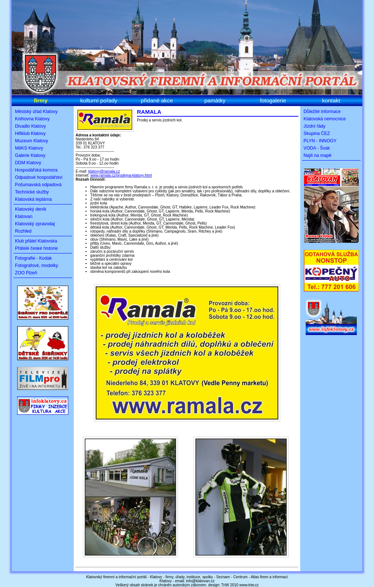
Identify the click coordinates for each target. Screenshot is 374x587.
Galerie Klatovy (30, 155)
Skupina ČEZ (317, 133)
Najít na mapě (317, 155)
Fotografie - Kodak (33, 258)
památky (214, 100)
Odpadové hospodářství (38, 177)
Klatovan (24, 216)
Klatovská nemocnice (325, 118)
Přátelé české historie (36, 248)
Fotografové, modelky (36, 265)
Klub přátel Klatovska (36, 241)
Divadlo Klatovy (30, 126)
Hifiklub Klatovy (30, 133)
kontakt (331, 100)
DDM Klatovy (28, 162)
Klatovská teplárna (33, 199)
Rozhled (23, 231)
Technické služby (32, 192)
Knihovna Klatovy (32, 118)
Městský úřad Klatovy (36, 111)
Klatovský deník (30, 209)
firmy (41, 100)
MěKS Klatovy (29, 148)
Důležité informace (322, 111)
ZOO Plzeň (26, 272)
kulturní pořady (99, 100)
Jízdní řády (314, 126)
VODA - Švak (317, 148)
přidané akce (157, 100)
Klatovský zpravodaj (35, 223)
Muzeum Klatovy (31, 140)
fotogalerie (273, 100)
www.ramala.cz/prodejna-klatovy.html (121, 175)
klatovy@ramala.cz (104, 171)
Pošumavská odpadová (38, 184)
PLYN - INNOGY (320, 140)
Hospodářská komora (36, 170)
